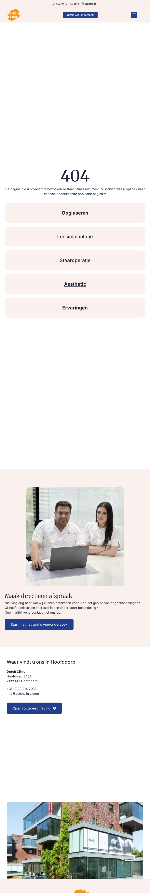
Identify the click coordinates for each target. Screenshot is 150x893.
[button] (134, 15)
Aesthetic (75, 284)
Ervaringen (75, 308)
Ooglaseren (75, 213)
